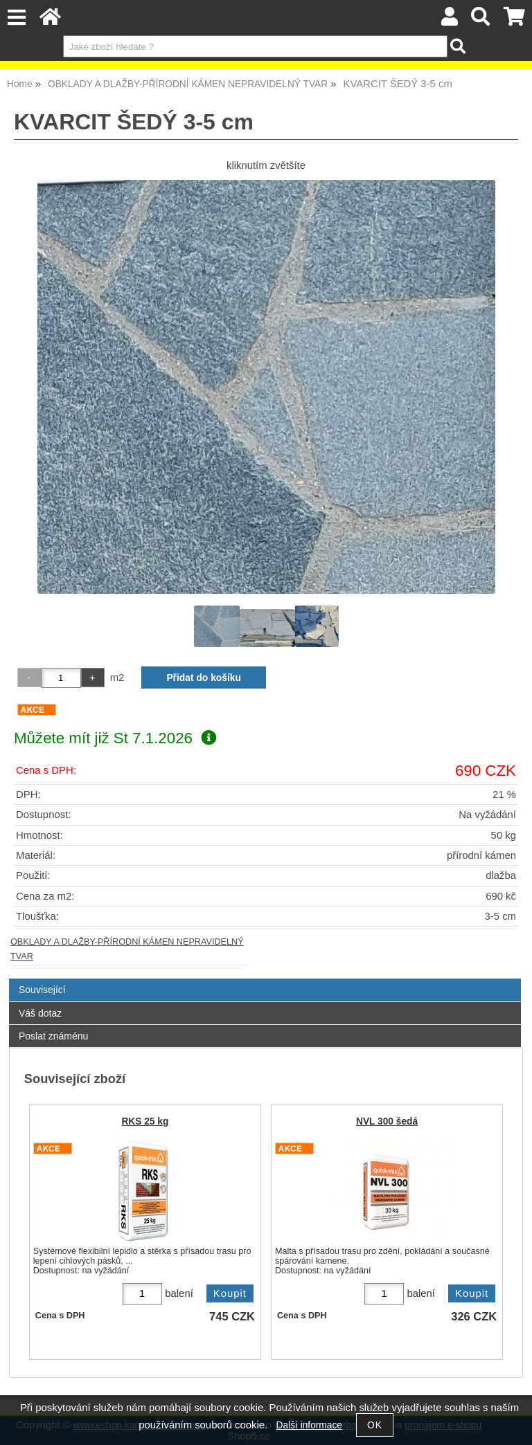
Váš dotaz (40, 1013)
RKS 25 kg (144, 1121)
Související (42, 989)
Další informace (309, 1425)
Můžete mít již (115, 738)
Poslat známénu (53, 1036)
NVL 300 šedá (387, 1121)
